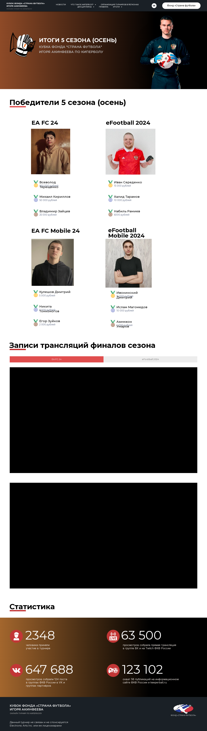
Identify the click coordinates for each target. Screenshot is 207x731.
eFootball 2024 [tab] (150, 359)
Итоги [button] (116, 7)
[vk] (154, 5)
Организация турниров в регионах (120, 4)
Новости (61, 4)
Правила (103, 7)
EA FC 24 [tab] (56, 359)
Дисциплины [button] (84, 7)
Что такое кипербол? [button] (82, 4)
